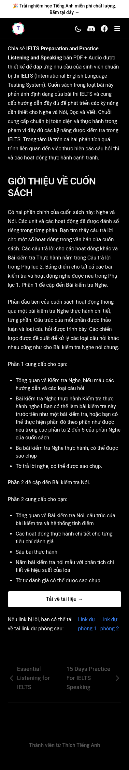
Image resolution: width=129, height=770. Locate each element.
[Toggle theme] (78, 28)
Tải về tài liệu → (64, 599)
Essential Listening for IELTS (29, 677)
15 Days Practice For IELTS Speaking (93, 677)
